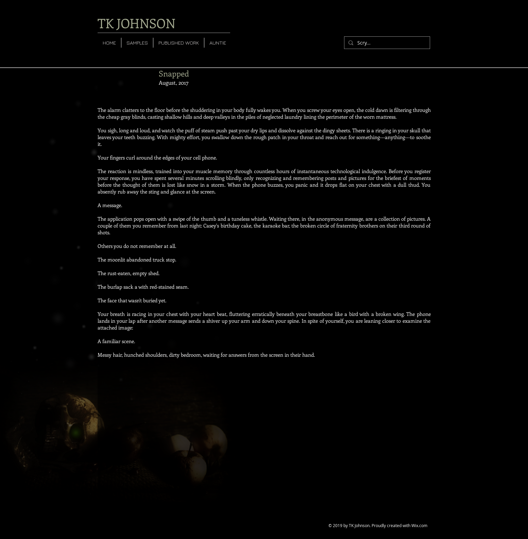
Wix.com (419, 525)
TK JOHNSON (136, 23)
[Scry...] (386, 43)
